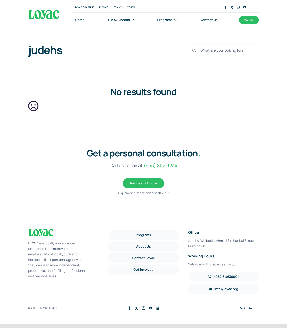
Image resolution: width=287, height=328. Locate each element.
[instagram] (238, 7)
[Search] (194, 50)
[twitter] (231, 7)
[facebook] (225, 7)
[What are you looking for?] (223, 50)
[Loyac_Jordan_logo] (44, 11)
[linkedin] (251, 7)
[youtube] (244, 7)
